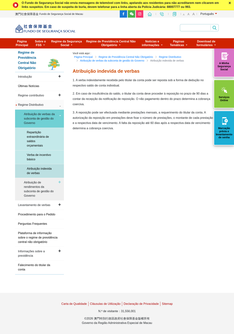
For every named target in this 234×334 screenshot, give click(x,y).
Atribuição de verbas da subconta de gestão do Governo (112, 60)
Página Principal (83, 56)
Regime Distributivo (170, 56)
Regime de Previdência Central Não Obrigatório (126, 56)
